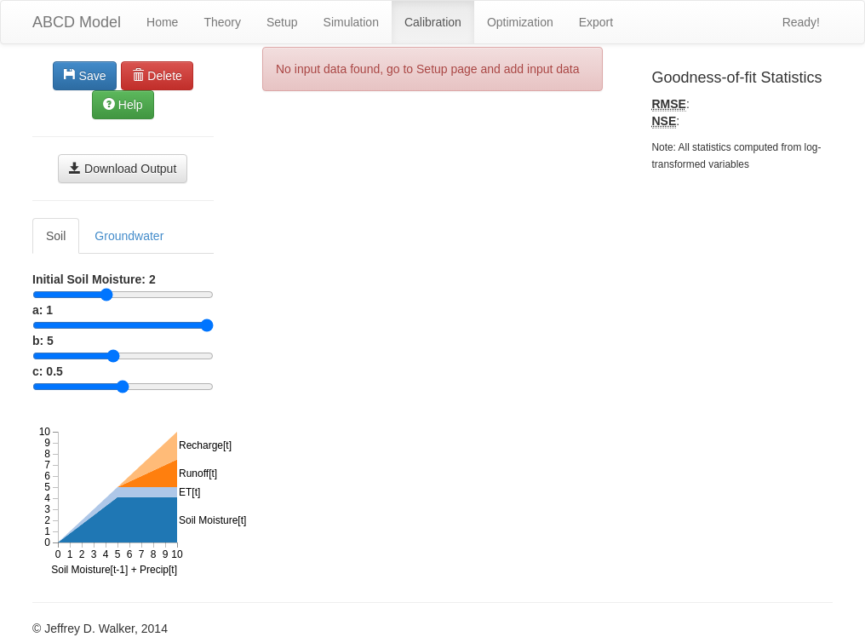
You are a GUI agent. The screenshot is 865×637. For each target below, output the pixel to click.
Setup (282, 22)
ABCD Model (76, 22)
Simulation (351, 22)
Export (596, 22)
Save (85, 76)
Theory (222, 22)
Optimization (520, 22)
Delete (156, 76)
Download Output (122, 168)
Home (162, 22)
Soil (56, 236)
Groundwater (129, 236)
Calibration (432, 22)
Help (123, 105)
